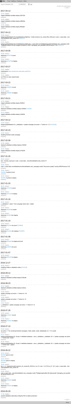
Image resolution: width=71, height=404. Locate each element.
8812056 (3, 355)
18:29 (2, 255)
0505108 (9, 257)
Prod (8, 1)
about (67, 402)
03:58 (2, 53)
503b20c (9, 380)
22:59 (2, 25)
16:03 (2, 223)
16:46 (2, 364)
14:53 (2, 303)
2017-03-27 (5, 66)
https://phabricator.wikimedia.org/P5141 (19, 71)
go (31, 4)
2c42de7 (9, 315)
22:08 (2, 35)
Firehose (19, 1)
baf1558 (8, 209)
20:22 (2, 202)
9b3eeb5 (9, 241)
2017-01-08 (5, 236)
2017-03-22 (5, 82)
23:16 (2, 13)
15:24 (2, 107)
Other (25, 1)
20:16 (2, 286)
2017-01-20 (5, 183)
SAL (2, 1)
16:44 (2, 213)
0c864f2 (9, 247)
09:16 (2, 186)
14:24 (2, 122)
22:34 (2, 85)
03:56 (2, 59)
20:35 (2, 149)
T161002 (29, 108)
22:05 (2, 313)
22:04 (2, 42)
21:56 (2, 319)
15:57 (2, 276)
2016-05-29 (5, 391)
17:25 (2, 245)
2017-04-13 (5, 10)
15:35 (2, 101)
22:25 (2, 91)
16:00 (2, 229)
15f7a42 (9, 188)
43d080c (9, 87)
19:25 (2, 69)
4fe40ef (9, 215)
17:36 (2, 394)
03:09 (2, 265)
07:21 (2, 334)
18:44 (2, 176)
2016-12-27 (5, 262)
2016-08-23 (5, 283)
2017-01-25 (5, 156)
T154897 (19, 225)
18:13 (2, 353)
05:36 (2, 341)
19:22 (2, 207)
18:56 (2, 170)
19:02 (2, 239)
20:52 (2, 159)
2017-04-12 (5, 32)
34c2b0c (3, 172)
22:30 (2, 133)
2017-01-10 (5, 220)
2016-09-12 (5, 273)
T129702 (53, 124)
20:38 (2, 143)
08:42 (2, 192)
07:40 (2, 329)
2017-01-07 (5, 252)
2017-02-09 (5, 140)
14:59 (2, 291)
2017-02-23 (5, 130)
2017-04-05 (5, 50)
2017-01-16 (5, 199)
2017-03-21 (5, 98)
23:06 (2, 19)
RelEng (13, 1)
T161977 (21, 38)
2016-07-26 (5, 310)
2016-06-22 (5, 350)
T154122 (24, 267)
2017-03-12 (5, 120)
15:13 (2, 112)
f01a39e (9, 225)
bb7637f (9, 55)
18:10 (2, 359)
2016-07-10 (5, 326)
